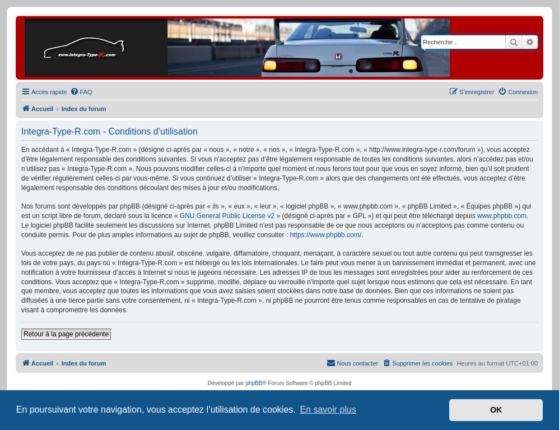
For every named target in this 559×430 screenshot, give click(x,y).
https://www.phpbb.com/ (325, 235)
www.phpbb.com (502, 216)
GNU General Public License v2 (227, 216)
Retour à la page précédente (66, 334)
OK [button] (496, 409)
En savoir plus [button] (328, 409)
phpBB (253, 383)
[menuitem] (81, 92)
